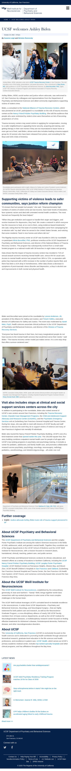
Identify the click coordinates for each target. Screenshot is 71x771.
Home (6, 19)
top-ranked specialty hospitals (48, 644)
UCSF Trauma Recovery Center (40, 82)
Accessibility (43, 757)
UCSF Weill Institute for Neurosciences (20, 590)
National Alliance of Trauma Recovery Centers (41, 108)
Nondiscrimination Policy (15, 759)
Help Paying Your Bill (28, 757)
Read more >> (7, 721)
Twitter (5, 748)
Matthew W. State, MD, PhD (47, 506)
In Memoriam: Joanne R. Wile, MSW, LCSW (30, 700)
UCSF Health (42, 641)
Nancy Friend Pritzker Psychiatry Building (29, 113)
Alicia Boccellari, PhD (52, 86)
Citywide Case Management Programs (23, 416)
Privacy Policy (57, 757)
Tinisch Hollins (49, 319)
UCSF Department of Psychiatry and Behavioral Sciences (28, 540)
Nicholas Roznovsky (25, 38)
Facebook (13, 748)
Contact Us (13, 757)
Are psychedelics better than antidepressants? (31, 665)
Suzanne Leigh (9, 38)
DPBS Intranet (38, 761)
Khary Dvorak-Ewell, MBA (11, 397)
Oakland (54, 569)
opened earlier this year (32, 437)
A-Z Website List (48, 759)
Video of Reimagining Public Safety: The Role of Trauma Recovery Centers (35, 292)
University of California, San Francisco (15, 2)
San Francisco (41, 569)
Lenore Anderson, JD (53, 316)
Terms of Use (33, 759)
